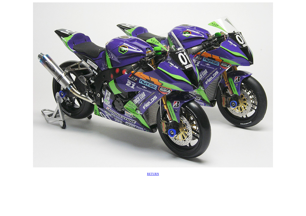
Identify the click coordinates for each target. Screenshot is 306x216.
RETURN (153, 174)
